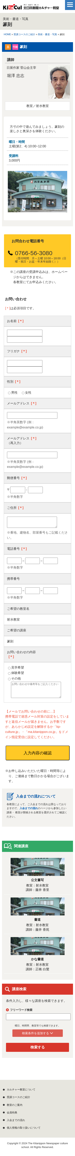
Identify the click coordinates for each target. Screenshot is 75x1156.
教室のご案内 (14, 1107)
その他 (16, 678)
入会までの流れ (29, 811)
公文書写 (37, 883)
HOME (7, 34)
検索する (37, 1050)
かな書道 (37, 962)
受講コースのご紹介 (24, 34)
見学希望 (17, 667)
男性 (14, 392)
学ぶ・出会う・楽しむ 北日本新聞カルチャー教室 (31, 8)
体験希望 (17, 673)
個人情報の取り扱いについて (24, 1130)
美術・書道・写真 (47, 34)
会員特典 (12, 1115)
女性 (28, 392)
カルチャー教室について (21, 1092)
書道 (37, 922)
